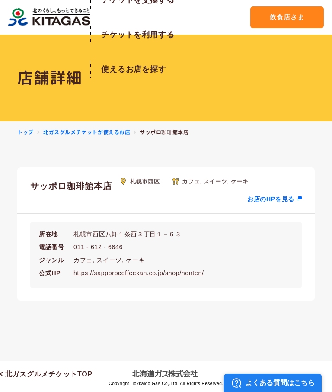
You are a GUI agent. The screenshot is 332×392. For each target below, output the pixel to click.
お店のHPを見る (270, 199)
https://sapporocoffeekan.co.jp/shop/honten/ (138, 273)
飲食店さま (287, 17)
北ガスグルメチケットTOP (46, 374)
